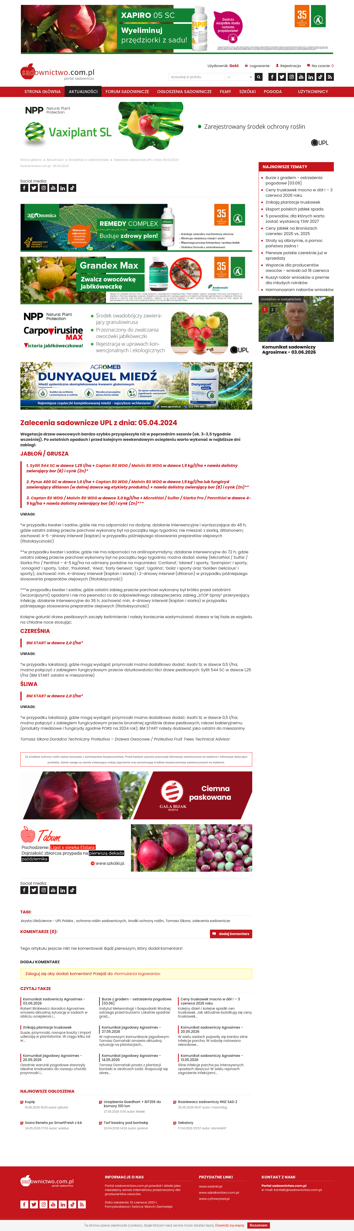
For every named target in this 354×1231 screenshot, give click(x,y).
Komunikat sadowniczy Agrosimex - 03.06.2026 (54, 1001)
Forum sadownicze (127, 92)
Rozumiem (258, 1225)
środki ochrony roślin (145, 920)
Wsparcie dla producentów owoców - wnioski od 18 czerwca (297, 267)
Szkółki (247, 92)
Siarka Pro (193, 498)
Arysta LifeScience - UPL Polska (47, 920)
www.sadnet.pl (210, 1186)
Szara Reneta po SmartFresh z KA (53, 1123)
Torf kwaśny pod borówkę (126, 1123)
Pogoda (273, 92)
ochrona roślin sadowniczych (101, 920)
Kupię (30, 1102)
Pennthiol (216, 498)
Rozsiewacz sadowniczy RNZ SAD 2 (207, 1102)
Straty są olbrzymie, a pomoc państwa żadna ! (294, 243)
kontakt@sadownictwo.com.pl (298, 1190)
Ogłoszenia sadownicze (184, 92)
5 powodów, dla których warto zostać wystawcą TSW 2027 (295, 218)
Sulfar (173, 498)
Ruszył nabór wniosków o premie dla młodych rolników (297, 280)
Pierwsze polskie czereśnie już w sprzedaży (296, 255)
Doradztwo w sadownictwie (89, 160)
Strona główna (43, 92)
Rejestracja (290, 65)
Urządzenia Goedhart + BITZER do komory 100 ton (132, 1104)
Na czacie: (323, 65)
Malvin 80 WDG (147, 465)
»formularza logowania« (137, 974)
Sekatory (185, 1123)
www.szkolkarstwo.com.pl (219, 1192)
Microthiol (154, 498)
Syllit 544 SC (42, 465)
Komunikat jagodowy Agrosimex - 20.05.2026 (52, 1058)
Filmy (225, 92)
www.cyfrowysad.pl (214, 1198)
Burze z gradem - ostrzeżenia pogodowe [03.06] (137, 1001)
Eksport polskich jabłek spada (295, 209)
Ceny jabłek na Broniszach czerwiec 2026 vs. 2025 (291, 231)
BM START (36, 643)
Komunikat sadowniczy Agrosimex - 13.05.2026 (212, 1058)
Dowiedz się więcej (229, 1225)
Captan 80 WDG (112, 465)
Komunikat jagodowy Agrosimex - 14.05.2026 (131, 1058)
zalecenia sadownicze (211, 920)
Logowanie (260, 65)
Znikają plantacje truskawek (47, 1027)
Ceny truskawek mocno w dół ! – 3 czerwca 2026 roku (210, 1001)
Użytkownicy (313, 92)
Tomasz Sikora (178, 920)
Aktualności (83, 92)
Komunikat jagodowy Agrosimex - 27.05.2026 (131, 1029)
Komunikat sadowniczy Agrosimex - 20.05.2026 (212, 1029)
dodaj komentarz (234, 933)
